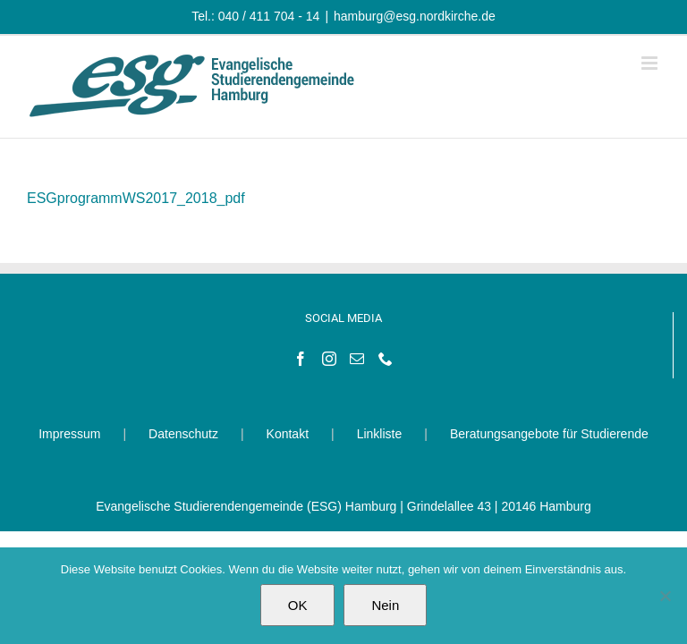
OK (298, 605)
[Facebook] (300, 359)
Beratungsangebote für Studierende (549, 434)
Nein (385, 605)
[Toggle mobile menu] (650, 63)
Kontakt (288, 434)
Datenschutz (183, 434)
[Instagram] (329, 359)
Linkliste (380, 434)
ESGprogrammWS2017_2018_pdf (136, 198)
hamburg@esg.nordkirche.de (415, 16)
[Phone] (385, 359)
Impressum (69, 434)
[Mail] (357, 359)
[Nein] (665, 596)
